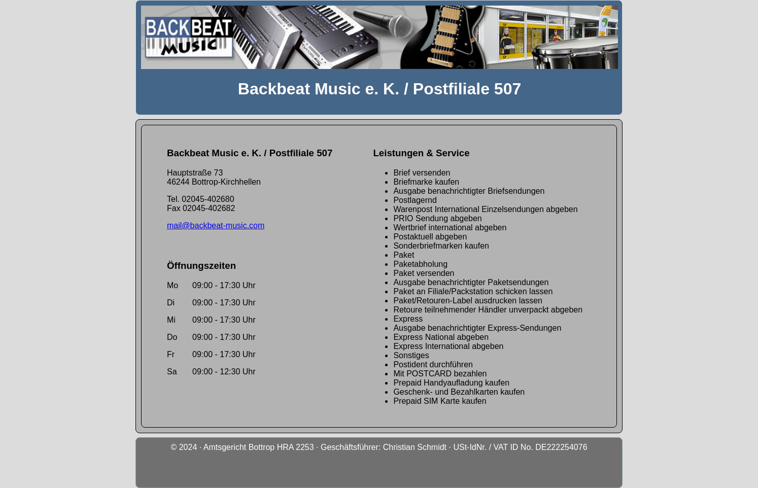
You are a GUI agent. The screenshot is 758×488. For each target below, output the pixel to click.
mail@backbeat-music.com (215, 225)
